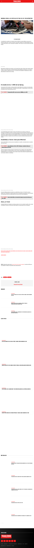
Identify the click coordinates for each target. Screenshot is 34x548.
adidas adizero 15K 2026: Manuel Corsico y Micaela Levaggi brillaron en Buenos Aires (19, 304)
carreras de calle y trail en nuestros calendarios (18, 264)
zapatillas (9, 277)
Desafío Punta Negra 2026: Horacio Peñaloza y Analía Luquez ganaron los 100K (15, 412)
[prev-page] (1, 523)
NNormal (5, 277)
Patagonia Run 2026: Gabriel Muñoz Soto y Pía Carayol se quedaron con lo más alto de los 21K (21, 489)
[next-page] (3, 523)
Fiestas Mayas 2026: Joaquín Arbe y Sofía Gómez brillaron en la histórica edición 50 (21, 312)
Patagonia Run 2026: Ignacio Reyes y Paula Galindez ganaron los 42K (21, 476)
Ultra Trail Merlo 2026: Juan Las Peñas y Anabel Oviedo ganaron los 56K (21, 295)
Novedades (13, 293)
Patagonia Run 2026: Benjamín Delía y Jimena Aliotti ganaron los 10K (21, 515)
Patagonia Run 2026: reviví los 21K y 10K (17, 502)
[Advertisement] (17, 9)
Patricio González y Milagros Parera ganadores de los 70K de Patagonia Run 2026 (21, 463)
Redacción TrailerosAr (18, 284)
